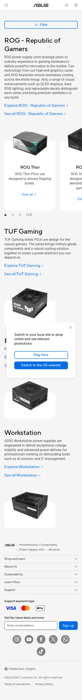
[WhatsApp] (65, 639)
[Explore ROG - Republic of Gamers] (36, 105)
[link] (41, 5)
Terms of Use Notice (17, 684)
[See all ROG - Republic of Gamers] (35, 114)
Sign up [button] (68, 625)
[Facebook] (41, 639)
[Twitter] (53, 639)
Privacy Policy (44, 684)
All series (54, 549)
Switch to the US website (41, 365)
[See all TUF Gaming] (23, 274)
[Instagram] (17, 639)
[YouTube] (29, 639)
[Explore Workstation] (23, 467)
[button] (6, 5)
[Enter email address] (30, 625)
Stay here (41, 355)
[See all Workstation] (22, 475)
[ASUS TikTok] (41, 651)
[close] (70, 327)
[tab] (5, 215)
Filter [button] (41, 25)
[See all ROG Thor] (30, 194)
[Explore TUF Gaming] (24, 265)
